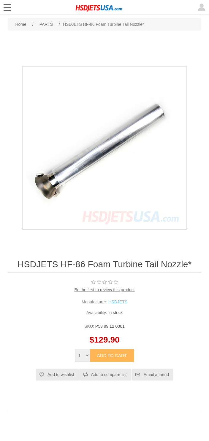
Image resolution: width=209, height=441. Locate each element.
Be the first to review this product (104, 289)
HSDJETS (117, 302)
